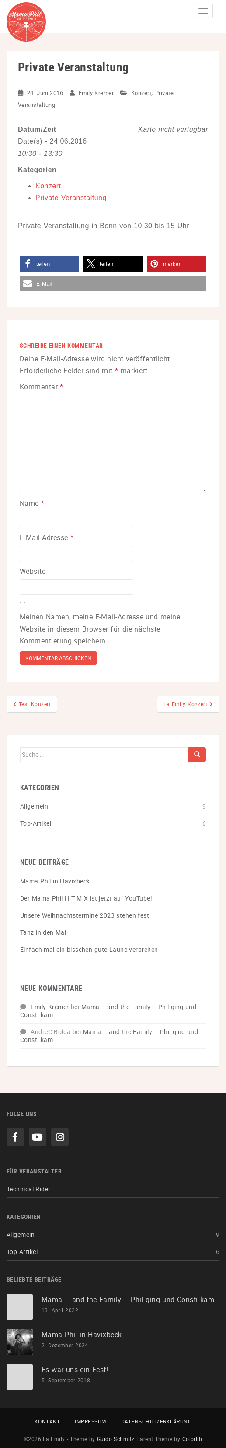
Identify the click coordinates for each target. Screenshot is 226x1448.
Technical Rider (29, 1189)
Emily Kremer (96, 93)
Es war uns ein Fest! (75, 1369)
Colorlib (192, 1438)
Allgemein (34, 806)
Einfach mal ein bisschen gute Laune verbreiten (89, 949)
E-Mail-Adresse (46, 537)
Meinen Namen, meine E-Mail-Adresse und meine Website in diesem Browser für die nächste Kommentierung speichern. (100, 628)
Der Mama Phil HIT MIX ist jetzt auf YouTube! (86, 898)
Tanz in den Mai (43, 932)
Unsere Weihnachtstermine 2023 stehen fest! (85, 915)
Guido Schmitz (116, 1438)
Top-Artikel (35, 823)
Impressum (90, 1421)
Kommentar (41, 387)
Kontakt (47, 1421)
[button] (49, 264)
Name (32, 503)
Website (32, 571)
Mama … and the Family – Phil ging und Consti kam (108, 1011)
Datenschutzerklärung (156, 1421)
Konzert (141, 93)
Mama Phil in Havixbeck (55, 881)
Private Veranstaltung (71, 197)
